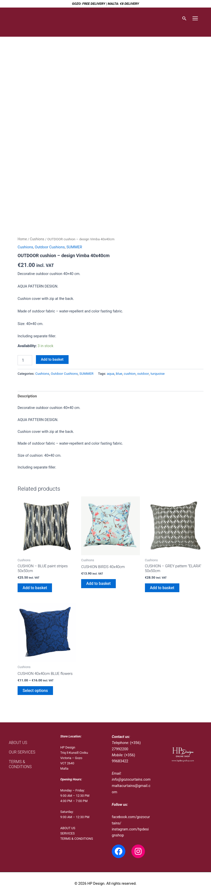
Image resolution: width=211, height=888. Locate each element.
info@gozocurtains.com (131, 777)
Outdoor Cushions (49, 247)
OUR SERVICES (21, 749)
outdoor (141, 373)
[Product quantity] (25, 360)
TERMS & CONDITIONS (27, 758)
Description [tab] (27, 395)
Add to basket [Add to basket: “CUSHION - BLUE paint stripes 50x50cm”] (34, 586)
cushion (128, 373)
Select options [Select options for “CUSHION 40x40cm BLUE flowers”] (34, 688)
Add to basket (52, 359)
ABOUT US (17, 740)
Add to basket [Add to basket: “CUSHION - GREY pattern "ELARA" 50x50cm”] (161, 586)
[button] (184, 18)
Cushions (37, 239)
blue (118, 373)
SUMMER (73, 247)
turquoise (155, 373)
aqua (109, 373)
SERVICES (67, 831)
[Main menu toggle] (195, 18)
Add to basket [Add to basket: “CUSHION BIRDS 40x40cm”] (97, 582)
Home (22, 239)
